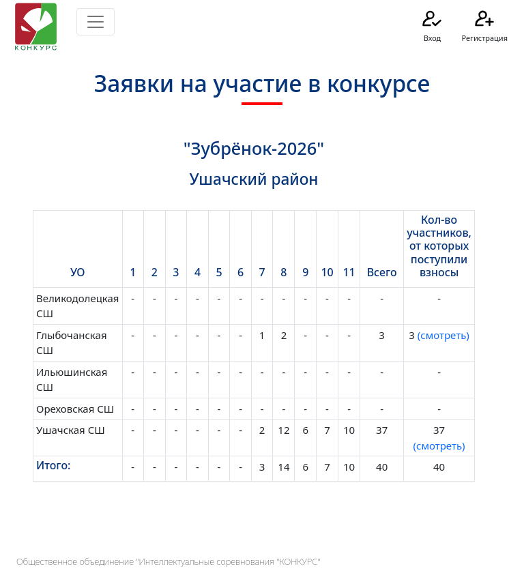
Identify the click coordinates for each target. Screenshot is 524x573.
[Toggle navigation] (95, 21)
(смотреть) (442, 335)
